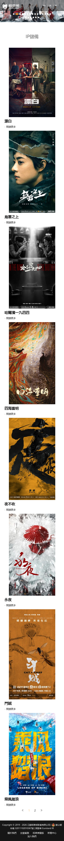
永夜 (8, 599)
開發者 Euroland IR (44, 828)
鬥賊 (8, 703)
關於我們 (12, 832)
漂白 (8, 121)
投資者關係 (38, 832)
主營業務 (24, 832)
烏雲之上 (11, 216)
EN (44, 5)
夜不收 (9, 504)
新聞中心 (52, 832)
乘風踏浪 (11, 799)
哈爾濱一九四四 (16, 312)
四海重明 (11, 408)
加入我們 (32, 836)
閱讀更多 (11, 126)
